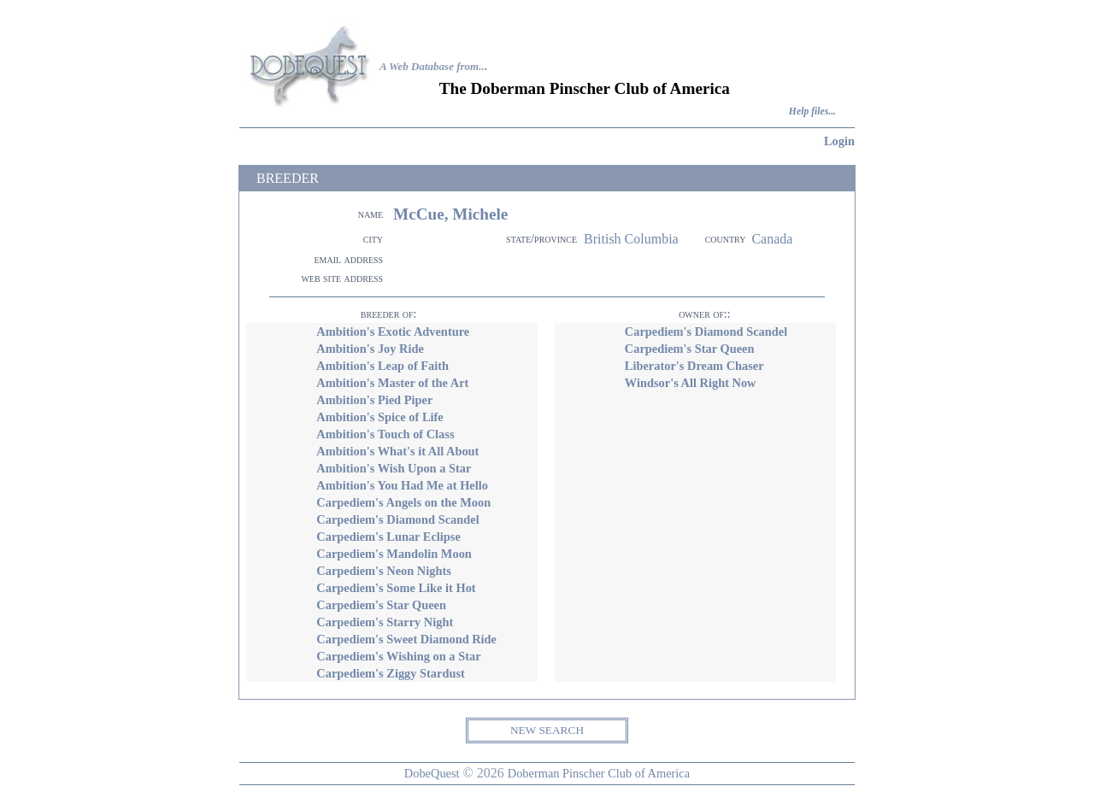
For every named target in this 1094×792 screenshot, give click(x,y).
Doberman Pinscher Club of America (599, 773)
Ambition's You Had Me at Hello (402, 485)
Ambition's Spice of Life (379, 417)
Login (839, 141)
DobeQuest (432, 773)
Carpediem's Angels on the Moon (403, 502)
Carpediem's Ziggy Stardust (390, 673)
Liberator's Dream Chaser (694, 366)
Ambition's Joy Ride (370, 348)
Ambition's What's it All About (397, 451)
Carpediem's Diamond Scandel (397, 519)
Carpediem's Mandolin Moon (394, 553)
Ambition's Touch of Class (385, 434)
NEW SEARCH (547, 730)
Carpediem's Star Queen (381, 605)
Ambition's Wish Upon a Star (393, 468)
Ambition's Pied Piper (374, 400)
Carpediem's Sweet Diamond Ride (406, 639)
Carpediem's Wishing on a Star (398, 656)
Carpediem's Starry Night (384, 622)
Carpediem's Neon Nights (383, 571)
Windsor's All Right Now (690, 383)
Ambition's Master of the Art (392, 383)
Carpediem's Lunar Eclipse (388, 536)
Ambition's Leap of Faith (382, 366)
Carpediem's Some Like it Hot (395, 588)
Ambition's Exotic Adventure (392, 331)
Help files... (812, 111)
